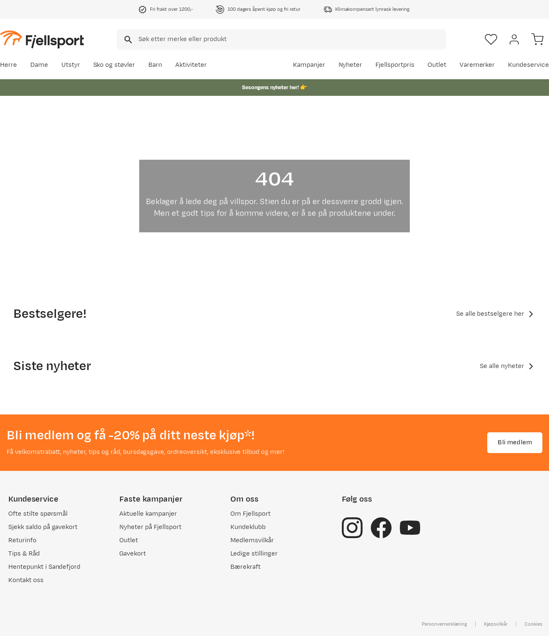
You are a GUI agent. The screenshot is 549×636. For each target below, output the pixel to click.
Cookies (533, 624)
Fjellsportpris (394, 65)
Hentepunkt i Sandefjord (44, 567)
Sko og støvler (114, 65)
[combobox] (281, 39)
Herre (8, 65)
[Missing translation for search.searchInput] (127, 39)
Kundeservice (528, 65)
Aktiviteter (191, 65)
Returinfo (22, 540)
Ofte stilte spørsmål (38, 513)
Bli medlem (515, 442)
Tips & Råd (24, 553)
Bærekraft (245, 567)
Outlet (437, 65)
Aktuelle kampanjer (148, 513)
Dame (39, 65)
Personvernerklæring (444, 624)
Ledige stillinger (253, 553)
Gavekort (132, 553)
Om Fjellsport (250, 513)
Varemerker (477, 65)
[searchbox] (292, 39)
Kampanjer (309, 65)
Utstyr (70, 65)
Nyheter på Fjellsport (150, 527)
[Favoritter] (491, 39)
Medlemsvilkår (252, 540)
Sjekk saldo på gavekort (42, 527)
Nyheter (351, 65)
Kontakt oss (26, 580)
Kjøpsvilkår (496, 624)
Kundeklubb (248, 527)
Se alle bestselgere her (496, 314)
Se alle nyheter (508, 366)
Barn (155, 65)
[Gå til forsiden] (42, 39)
